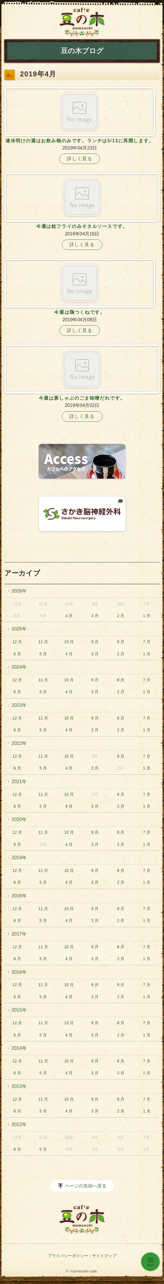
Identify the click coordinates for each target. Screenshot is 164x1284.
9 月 (95, 641)
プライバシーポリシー (68, 1255)
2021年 (19, 781)
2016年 (19, 972)
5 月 (43, 654)
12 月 (17, 641)
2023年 (19, 705)
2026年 (19, 590)
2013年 (19, 1086)
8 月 (121, 641)
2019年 (19, 857)
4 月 (69, 615)
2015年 (19, 1010)
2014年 (19, 1048)
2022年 (19, 743)
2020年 (19, 819)
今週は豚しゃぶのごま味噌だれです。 (82, 398)
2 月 (121, 615)
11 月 (43, 641)
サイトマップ (104, 1255)
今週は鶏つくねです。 (79, 312)
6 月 (17, 654)
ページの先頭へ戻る (85, 1185)
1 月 (146, 615)
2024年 (19, 667)
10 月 (69, 641)
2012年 (19, 1124)
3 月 (95, 615)
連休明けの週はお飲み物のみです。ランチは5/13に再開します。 (79, 140)
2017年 (19, 933)
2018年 (19, 895)
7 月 (146, 641)
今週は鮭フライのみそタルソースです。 (82, 226)
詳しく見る (79, 158)
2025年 (19, 628)
